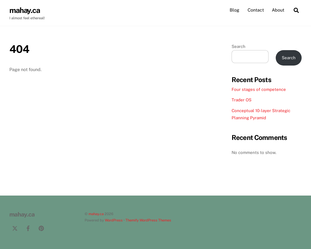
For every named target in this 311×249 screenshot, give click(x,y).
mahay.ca (96, 214)
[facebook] (28, 227)
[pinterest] (41, 227)
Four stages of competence (259, 89)
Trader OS (241, 100)
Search (238, 46)
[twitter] (14, 227)
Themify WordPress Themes (148, 220)
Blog (234, 10)
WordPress (114, 220)
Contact (256, 10)
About (278, 10)
